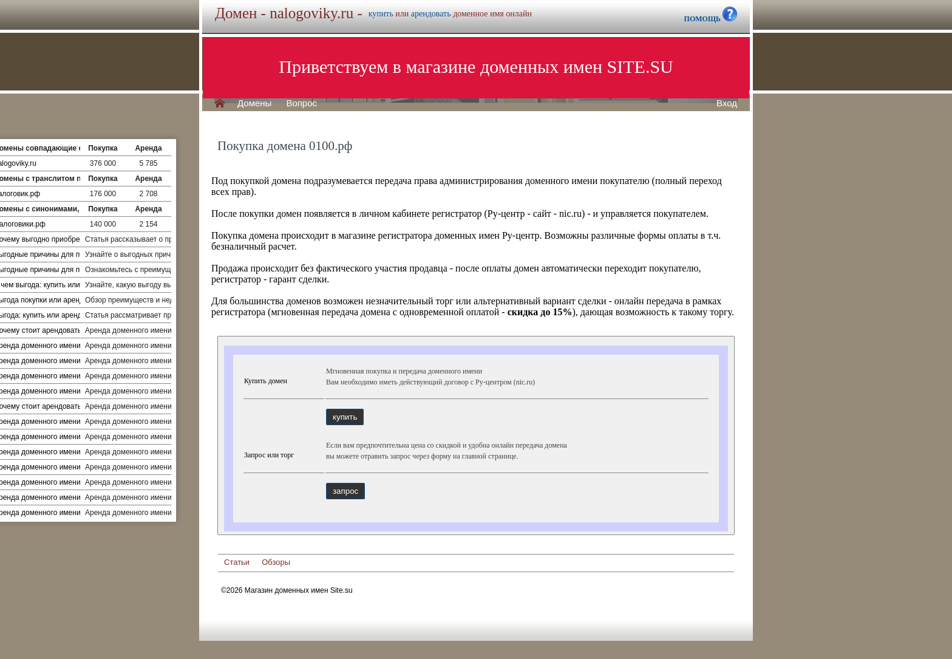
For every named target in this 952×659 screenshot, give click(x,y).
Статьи (237, 562)
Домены (254, 103)
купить (381, 13)
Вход (726, 103)
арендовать (431, 13)
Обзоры (276, 562)
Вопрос (301, 103)
